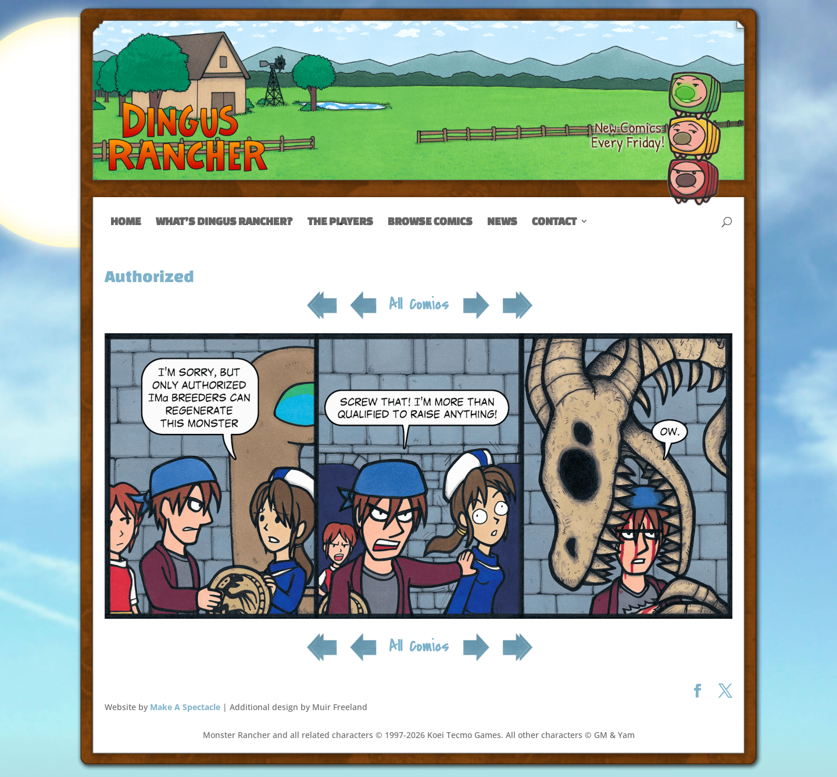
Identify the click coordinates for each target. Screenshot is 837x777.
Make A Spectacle (185, 706)
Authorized (149, 276)
